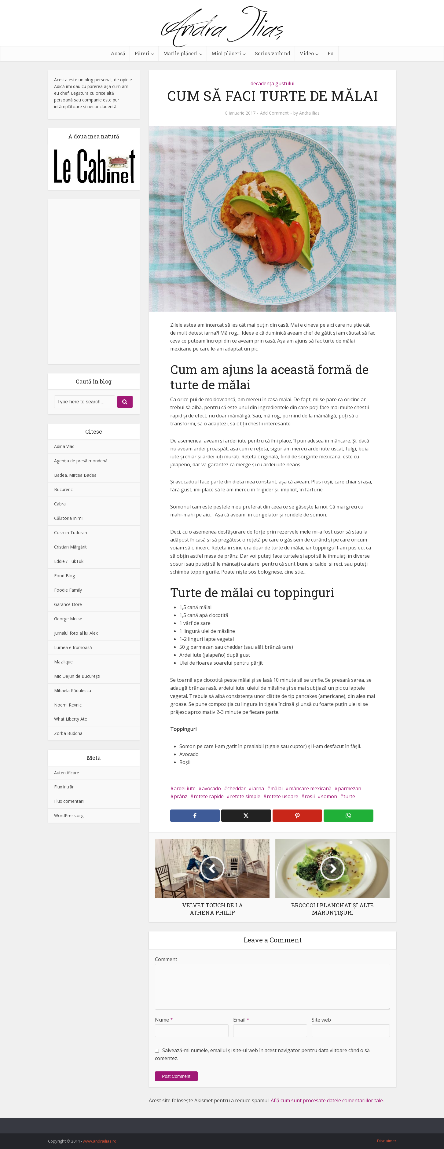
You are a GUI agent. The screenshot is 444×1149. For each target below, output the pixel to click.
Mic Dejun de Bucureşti (77, 676)
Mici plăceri (226, 53)
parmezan (349, 788)
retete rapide (209, 796)
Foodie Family (68, 590)
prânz (180, 796)
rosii (310, 796)
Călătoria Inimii (68, 518)
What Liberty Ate (70, 719)
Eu (331, 53)
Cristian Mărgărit (70, 547)
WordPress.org (68, 815)
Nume (164, 1019)
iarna (258, 788)
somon (329, 796)
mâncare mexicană (310, 788)
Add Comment (274, 113)
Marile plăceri (180, 53)
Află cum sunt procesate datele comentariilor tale (327, 1100)
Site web (321, 1019)
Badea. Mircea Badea (75, 475)
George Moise (68, 619)
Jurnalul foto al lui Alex (76, 633)
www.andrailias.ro (99, 1141)
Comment (166, 959)
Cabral (60, 504)
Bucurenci (64, 489)
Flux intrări (64, 787)
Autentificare (66, 773)
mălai (276, 788)
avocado (211, 788)
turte (349, 796)
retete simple (245, 796)
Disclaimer (386, 1140)
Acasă (118, 53)
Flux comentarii (69, 801)
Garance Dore (68, 604)
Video (306, 53)
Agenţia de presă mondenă (81, 461)
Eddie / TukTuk (68, 561)
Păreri (141, 53)
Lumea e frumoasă (73, 647)
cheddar (236, 788)
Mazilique (63, 662)
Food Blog (64, 575)
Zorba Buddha (68, 733)
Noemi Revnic (68, 705)
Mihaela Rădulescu (72, 690)
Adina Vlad (64, 446)
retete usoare (282, 796)
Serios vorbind (272, 53)
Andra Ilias (309, 113)
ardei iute (185, 788)
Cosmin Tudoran (70, 532)
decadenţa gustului (272, 83)
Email (241, 1019)
